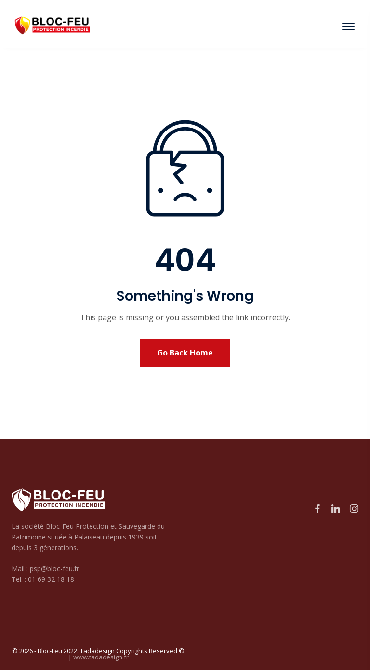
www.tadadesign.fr (101, 657)
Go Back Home (185, 352)
